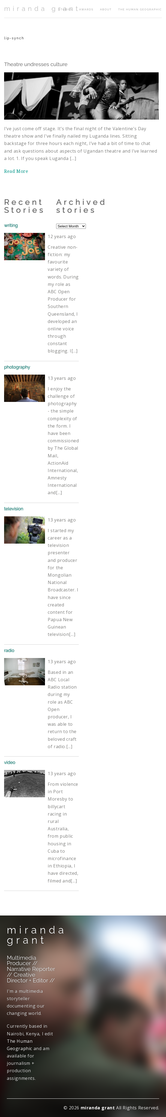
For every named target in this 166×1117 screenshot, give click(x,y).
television (13, 508)
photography (17, 367)
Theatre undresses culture (35, 64)
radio (9, 650)
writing (11, 225)
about (106, 9)
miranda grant (42, 9)
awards (86, 9)
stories (65, 9)
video (9, 762)
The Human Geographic (140, 9)
